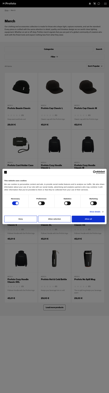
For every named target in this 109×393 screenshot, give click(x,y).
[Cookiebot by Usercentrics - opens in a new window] (95, 172)
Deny (21, 219)
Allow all (88, 219)
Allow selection (54, 219)
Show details (95, 212)
